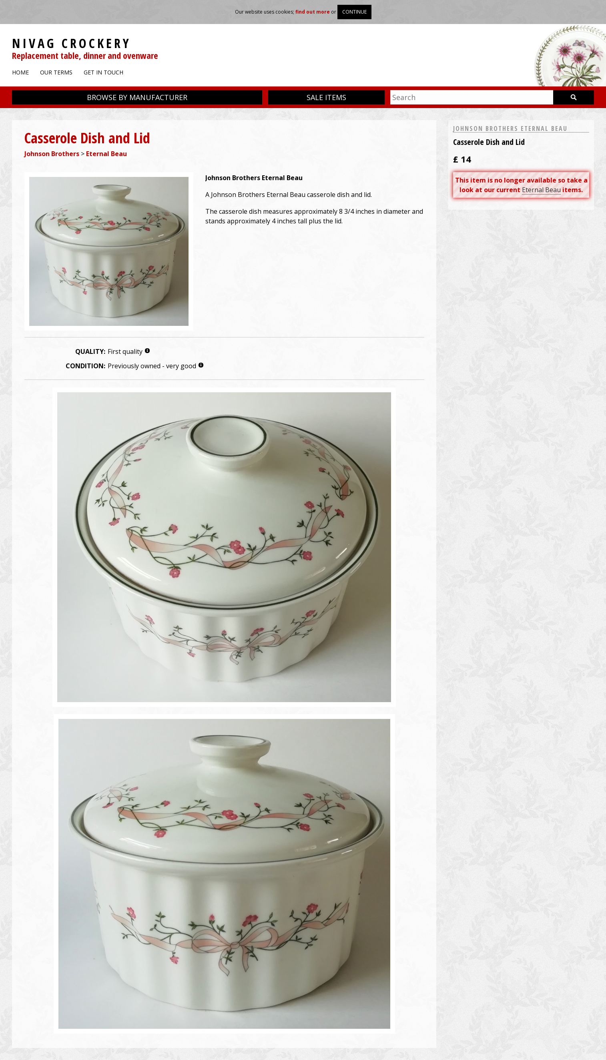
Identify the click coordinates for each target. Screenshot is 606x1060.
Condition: (85, 365)
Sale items (326, 97)
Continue (354, 11)
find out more (312, 11)
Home (20, 72)
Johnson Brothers (51, 153)
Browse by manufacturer (137, 97)
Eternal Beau (106, 153)
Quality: (90, 351)
